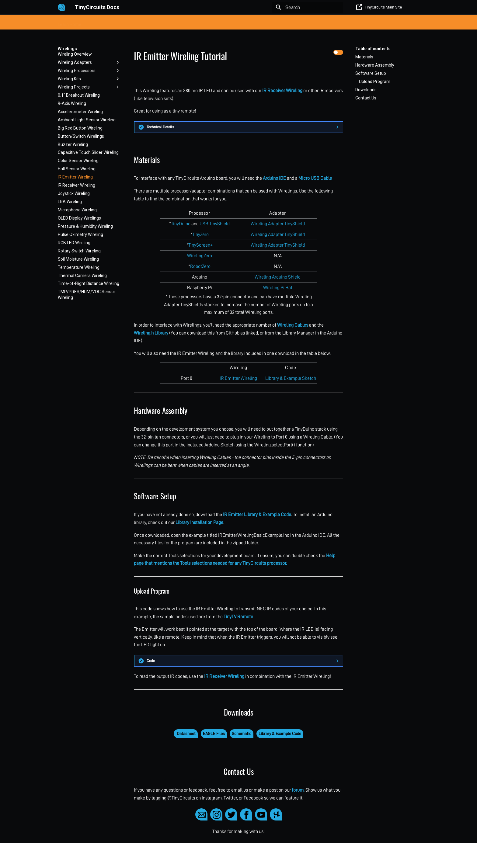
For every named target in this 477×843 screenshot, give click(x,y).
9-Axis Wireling (72, 103)
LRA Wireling (70, 201)
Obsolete (319, 22)
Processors (115, 22)
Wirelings (236, 22)
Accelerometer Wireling (80, 111)
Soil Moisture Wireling (78, 259)
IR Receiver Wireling (76, 185)
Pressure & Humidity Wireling (85, 226)
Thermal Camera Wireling (82, 275)
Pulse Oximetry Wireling (80, 234)
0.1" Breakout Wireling (79, 95)
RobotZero (200, 266)
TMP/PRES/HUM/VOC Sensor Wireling (86, 294)
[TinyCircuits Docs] (61, 7)
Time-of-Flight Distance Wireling (88, 283)
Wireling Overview (75, 54)
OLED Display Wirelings (79, 218)
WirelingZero (199, 255)
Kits (92, 22)
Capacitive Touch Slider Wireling (88, 152)
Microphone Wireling (77, 209)
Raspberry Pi (264, 22)
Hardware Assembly (374, 65)
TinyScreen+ (200, 245)
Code (151, 661)
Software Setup (370, 73)
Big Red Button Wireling (80, 128)
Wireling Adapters (89, 62)
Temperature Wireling (78, 267)
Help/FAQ (294, 22)
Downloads (366, 89)
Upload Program (374, 81)
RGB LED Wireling (74, 242)
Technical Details (160, 127)
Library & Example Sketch (290, 378)
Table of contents (373, 48)
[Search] (307, 7)
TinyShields (184, 22)
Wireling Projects (89, 87)
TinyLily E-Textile (149, 22)
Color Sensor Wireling (78, 160)
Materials (364, 56)
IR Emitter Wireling (75, 177)
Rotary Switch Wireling (79, 250)
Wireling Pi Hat (277, 287)
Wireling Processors (89, 70)
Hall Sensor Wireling (77, 168)
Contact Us (365, 97)
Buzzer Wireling (73, 144)
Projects (211, 22)
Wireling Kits (89, 79)
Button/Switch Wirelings (81, 136)
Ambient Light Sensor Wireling (87, 119)
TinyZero (200, 234)
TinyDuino (180, 223)
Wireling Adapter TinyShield (278, 223)
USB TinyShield (215, 223)
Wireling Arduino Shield (278, 277)
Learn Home (69, 22)
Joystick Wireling (74, 193)
